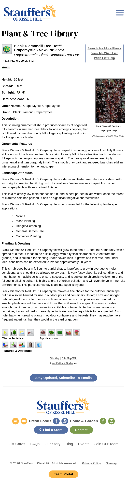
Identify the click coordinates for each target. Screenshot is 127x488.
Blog (69, 444)
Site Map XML (69, 358)
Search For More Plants (104, 48)
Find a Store (53, 430)
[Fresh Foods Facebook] (56, 421)
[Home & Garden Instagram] (111, 421)
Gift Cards (16, 444)
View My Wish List (104, 53)
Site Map (55, 358)
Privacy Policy (91, 463)
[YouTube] (24, 421)
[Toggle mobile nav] (120, 13)
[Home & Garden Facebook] (103, 421)
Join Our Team (106, 444)
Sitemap (111, 463)
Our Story (52, 444)
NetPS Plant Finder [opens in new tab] (62, 363)
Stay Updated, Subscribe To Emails (63, 378)
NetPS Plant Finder (116, 136)
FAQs (34, 444)
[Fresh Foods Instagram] (64, 421)
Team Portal (63, 474)
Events (83, 444)
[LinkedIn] (15, 421)
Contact (81, 430)
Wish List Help (104, 58)
